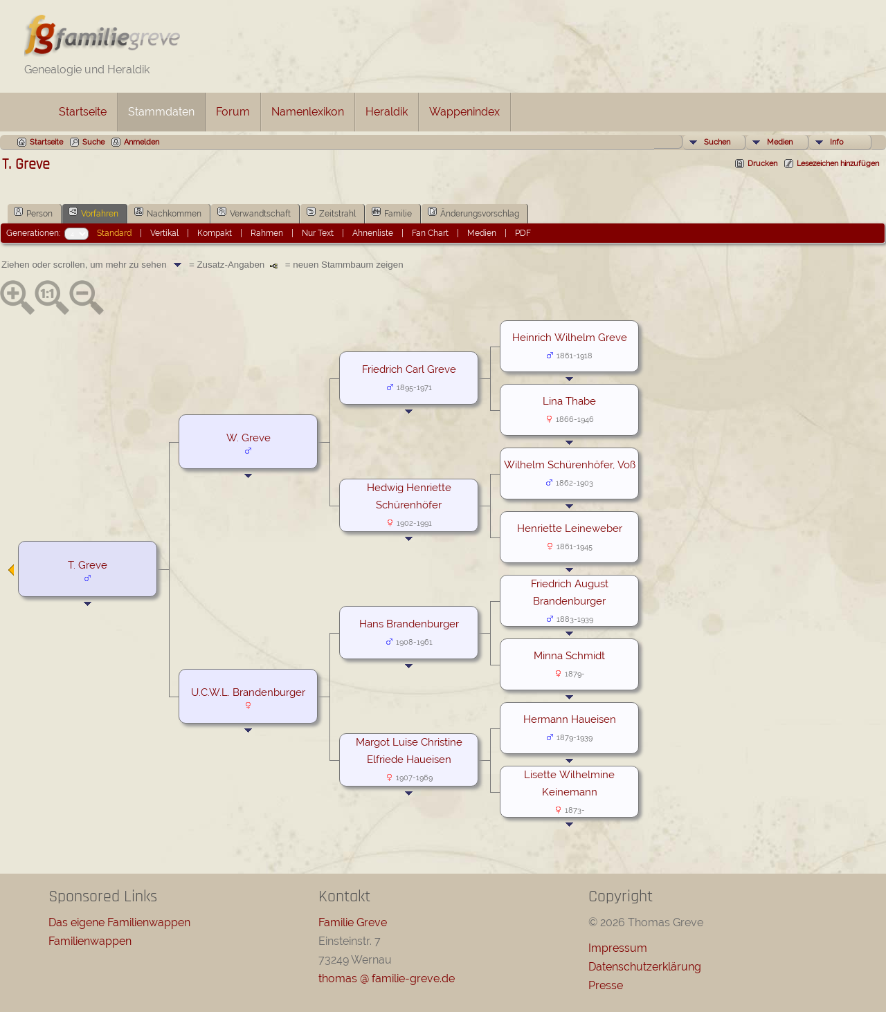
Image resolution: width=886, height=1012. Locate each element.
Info (837, 142)
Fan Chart (430, 233)
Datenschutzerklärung (644, 966)
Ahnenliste (372, 233)
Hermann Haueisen (569, 719)
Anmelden (141, 142)
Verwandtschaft (254, 212)
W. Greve (248, 437)
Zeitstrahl (331, 212)
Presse (605, 985)
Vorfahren (93, 212)
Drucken (762, 163)
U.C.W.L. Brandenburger (248, 692)
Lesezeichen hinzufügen (838, 163)
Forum (233, 111)
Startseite (83, 111)
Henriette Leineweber (569, 528)
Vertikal (164, 233)
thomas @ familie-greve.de (386, 978)
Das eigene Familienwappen (119, 922)
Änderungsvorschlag (473, 212)
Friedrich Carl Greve (409, 369)
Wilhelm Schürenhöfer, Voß (569, 464)
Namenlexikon (307, 111)
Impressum (617, 948)
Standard (114, 233)
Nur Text (318, 233)
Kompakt (214, 233)
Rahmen (267, 233)
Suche (93, 142)
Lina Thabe (569, 401)
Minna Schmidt (569, 655)
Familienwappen (90, 941)
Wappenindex (464, 111)
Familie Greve (352, 922)
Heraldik (386, 111)
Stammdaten (161, 111)
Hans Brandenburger (409, 623)
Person (33, 212)
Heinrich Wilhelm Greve (569, 337)
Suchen (717, 142)
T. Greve (87, 565)
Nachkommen (167, 212)
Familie (392, 212)
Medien (780, 142)
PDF (523, 233)
